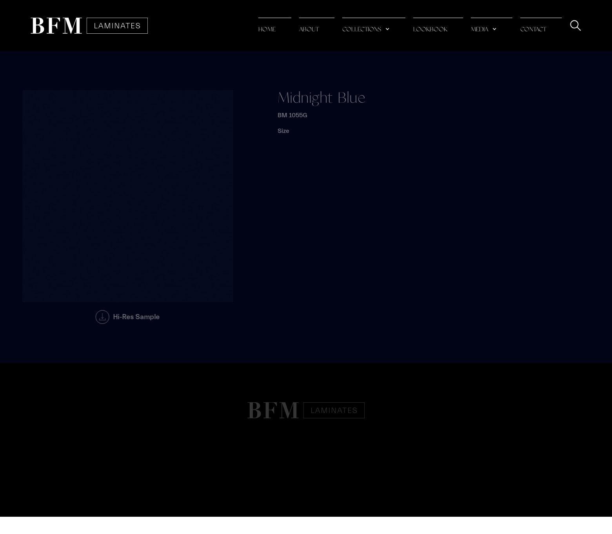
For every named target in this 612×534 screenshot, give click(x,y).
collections (361, 30)
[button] (373, 26)
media (479, 30)
